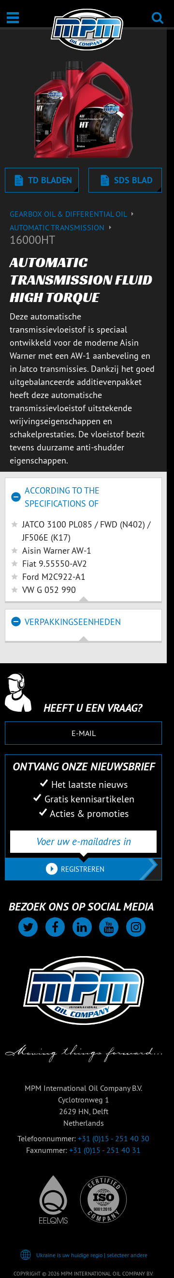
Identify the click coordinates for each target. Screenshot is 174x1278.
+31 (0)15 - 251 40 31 (105, 1150)
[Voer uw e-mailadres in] (83, 842)
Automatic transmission (62, 227)
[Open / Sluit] (13, 17)
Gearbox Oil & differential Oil (73, 214)
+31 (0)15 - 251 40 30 (113, 1138)
